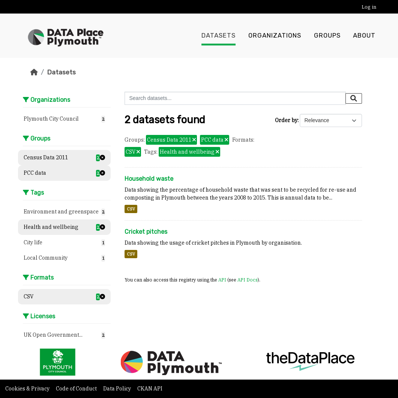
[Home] (34, 72)
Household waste (149, 178)
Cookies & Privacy (28, 388)
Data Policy (117, 388)
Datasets (218, 35)
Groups (327, 35)
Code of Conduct (77, 388)
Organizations (274, 35)
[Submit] (353, 98)
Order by (286, 120)
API (222, 280)
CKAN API (149, 388)
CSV (131, 209)
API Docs (247, 280)
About (364, 35)
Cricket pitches (146, 231)
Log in (369, 7)
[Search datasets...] (235, 98)
